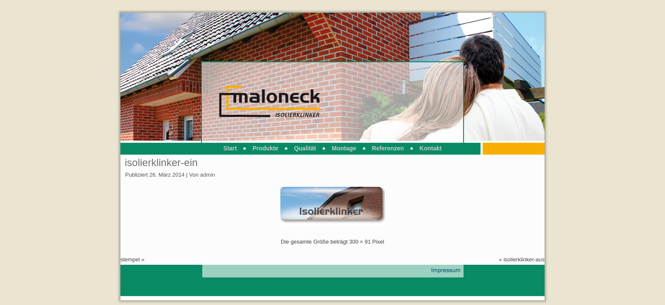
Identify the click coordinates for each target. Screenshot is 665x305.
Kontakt (430, 148)
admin (207, 175)
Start (230, 148)
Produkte (265, 148)
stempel (130, 259)
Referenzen (388, 148)
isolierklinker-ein (161, 162)
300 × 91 (360, 241)
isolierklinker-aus (524, 259)
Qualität (305, 148)
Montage (344, 148)
